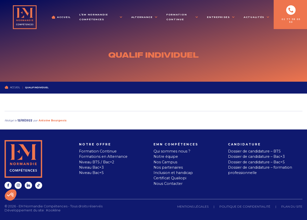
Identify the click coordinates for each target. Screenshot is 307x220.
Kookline (53, 210)
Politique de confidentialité (244, 206)
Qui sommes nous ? (172, 151)
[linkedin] (28, 185)
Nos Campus (165, 162)
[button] (11, 195)
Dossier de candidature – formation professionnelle (260, 170)
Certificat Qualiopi (170, 178)
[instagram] (18, 185)
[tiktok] (38, 185)
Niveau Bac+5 (91, 172)
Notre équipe (166, 156)
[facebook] (8, 185)
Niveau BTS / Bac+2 (96, 162)
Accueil (64, 17)
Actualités (254, 17)
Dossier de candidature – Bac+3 (256, 156)
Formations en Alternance (103, 156)
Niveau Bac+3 (91, 167)
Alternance (142, 17)
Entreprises (218, 17)
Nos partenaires (168, 167)
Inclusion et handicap (173, 172)
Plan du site (291, 206)
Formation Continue (176, 17)
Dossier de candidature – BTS (254, 151)
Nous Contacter (168, 183)
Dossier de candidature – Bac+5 (256, 162)
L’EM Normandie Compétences (93, 17)
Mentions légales (193, 206)
